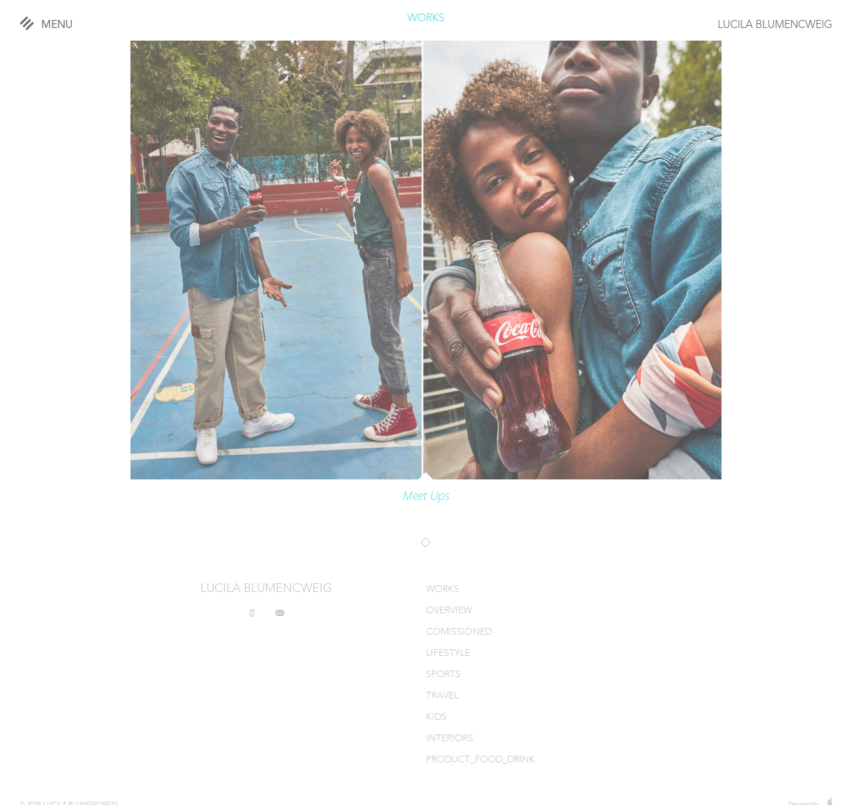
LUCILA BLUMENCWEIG (775, 25)
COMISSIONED (459, 632)
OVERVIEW (449, 611)
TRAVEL (442, 696)
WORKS (426, 18)
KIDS (436, 717)
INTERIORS (449, 739)
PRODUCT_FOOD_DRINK (480, 760)
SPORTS (443, 675)
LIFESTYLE (448, 654)
